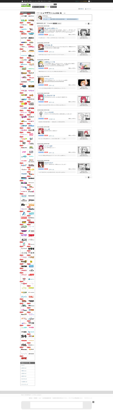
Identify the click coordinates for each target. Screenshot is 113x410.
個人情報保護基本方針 (47, 398)
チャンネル (34, 1)
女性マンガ (24, 376)
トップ (35, 6)
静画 (27, 1)
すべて (23, 365)
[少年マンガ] (51, 35)
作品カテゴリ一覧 (25, 363)
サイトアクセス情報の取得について (76, 398)
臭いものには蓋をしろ (51, 28)
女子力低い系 (48, 45)
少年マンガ (24, 368)
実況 (42, 1)
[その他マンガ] (52, 119)
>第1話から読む (84, 36)
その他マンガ (24, 381)
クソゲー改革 (48, 146)
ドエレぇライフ (49, 78)
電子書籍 (54, 6)
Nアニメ (45, 1)
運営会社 (30, 398)
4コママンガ (24, 378)
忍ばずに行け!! (49, 163)
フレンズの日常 (49, 112)
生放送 (30, 1)
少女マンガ (24, 373)
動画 (25, 1)
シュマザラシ (46, 17)
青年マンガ (24, 370)
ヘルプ (40, 398)
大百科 (39, 1)
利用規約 (35, 398)
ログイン (77, 1)
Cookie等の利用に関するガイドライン (60, 398)
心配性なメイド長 (50, 62)
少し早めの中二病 (50, 95)
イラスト (42, 6)
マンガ (48, 6)
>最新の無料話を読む (84, 38)
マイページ (89, 8)
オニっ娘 (47, 129)
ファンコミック (25, 384)
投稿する (82, 8)
